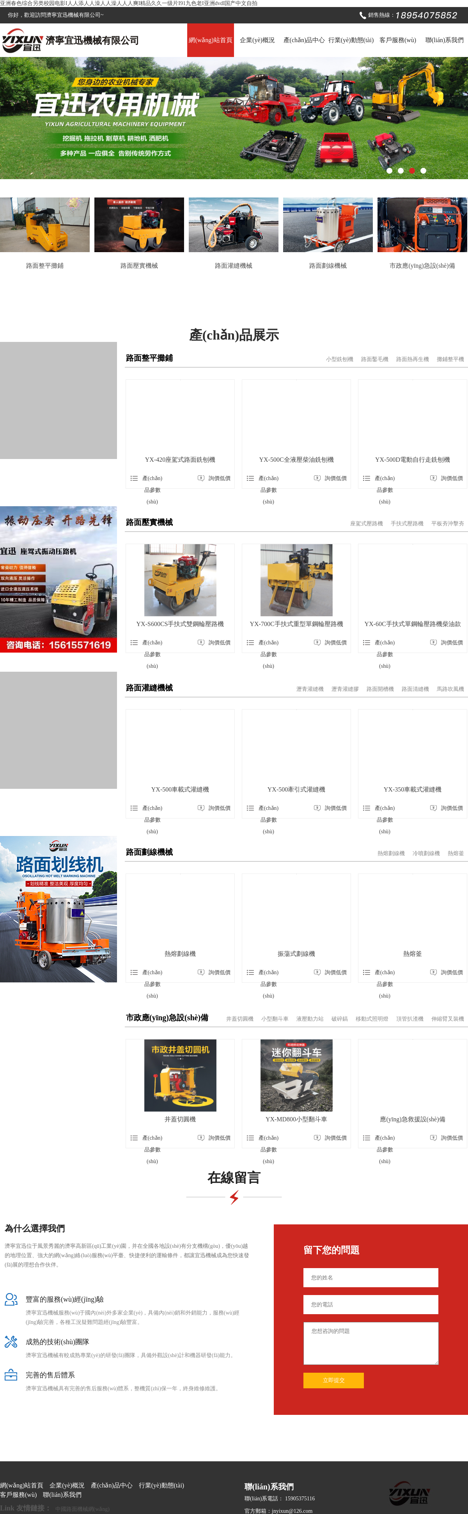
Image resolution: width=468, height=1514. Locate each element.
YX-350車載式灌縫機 (412, 789)
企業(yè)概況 (257, 40)
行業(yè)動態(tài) (351, 40)
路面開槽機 (380, 689)
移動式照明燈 (372, 1019)
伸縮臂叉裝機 (447, 1019)
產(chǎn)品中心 (304, 40)
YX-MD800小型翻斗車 (296, 1119)
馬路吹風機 (450, 689)
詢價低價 (214, 478)
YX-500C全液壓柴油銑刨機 (296, 459)
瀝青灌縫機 (310, 689)
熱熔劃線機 (391, 853)
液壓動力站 (310, 1019)
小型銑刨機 (339, 359)
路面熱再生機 (412, 359)
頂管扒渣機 (410, 1019)
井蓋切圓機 (240, 1019)
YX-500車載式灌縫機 (180, 789)
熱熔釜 (456, 853)
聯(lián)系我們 (444, 40)
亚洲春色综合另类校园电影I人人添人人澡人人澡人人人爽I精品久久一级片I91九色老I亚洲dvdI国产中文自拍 (128, 3)
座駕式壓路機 (366, 524)
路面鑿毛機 (374, 359)
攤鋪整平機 (450, 359)
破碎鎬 (340, 1019)
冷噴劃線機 (426, 853)
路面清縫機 (415, 689)
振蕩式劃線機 (296, 953)
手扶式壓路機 (407, 524)
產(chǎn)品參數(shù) (146, 479)
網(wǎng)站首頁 (210, 40)
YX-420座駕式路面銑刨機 (180, 459)
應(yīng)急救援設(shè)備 (412, 1119)
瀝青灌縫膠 (345, 689)
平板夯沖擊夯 (447, 524)
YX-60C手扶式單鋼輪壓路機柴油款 (412, 624)
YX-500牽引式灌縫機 (296, 789)
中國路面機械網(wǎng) (82, 1509)
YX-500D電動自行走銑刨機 (412, 459)
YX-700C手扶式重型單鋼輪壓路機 (296, 624)
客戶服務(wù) (397, 40)
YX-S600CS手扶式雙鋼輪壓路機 (180, 624)
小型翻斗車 (275, 1019)
